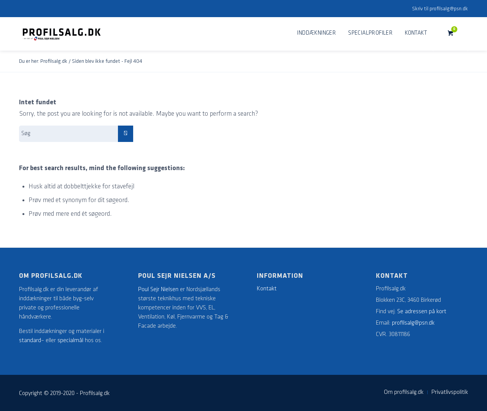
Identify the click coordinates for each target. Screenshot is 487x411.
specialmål (70, 341)
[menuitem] (316, 33)
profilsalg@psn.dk (449, 9)
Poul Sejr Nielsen (158, 290)
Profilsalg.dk (53, 61)
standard (30, 341)
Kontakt (267, 289)
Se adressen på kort (421, 312)
